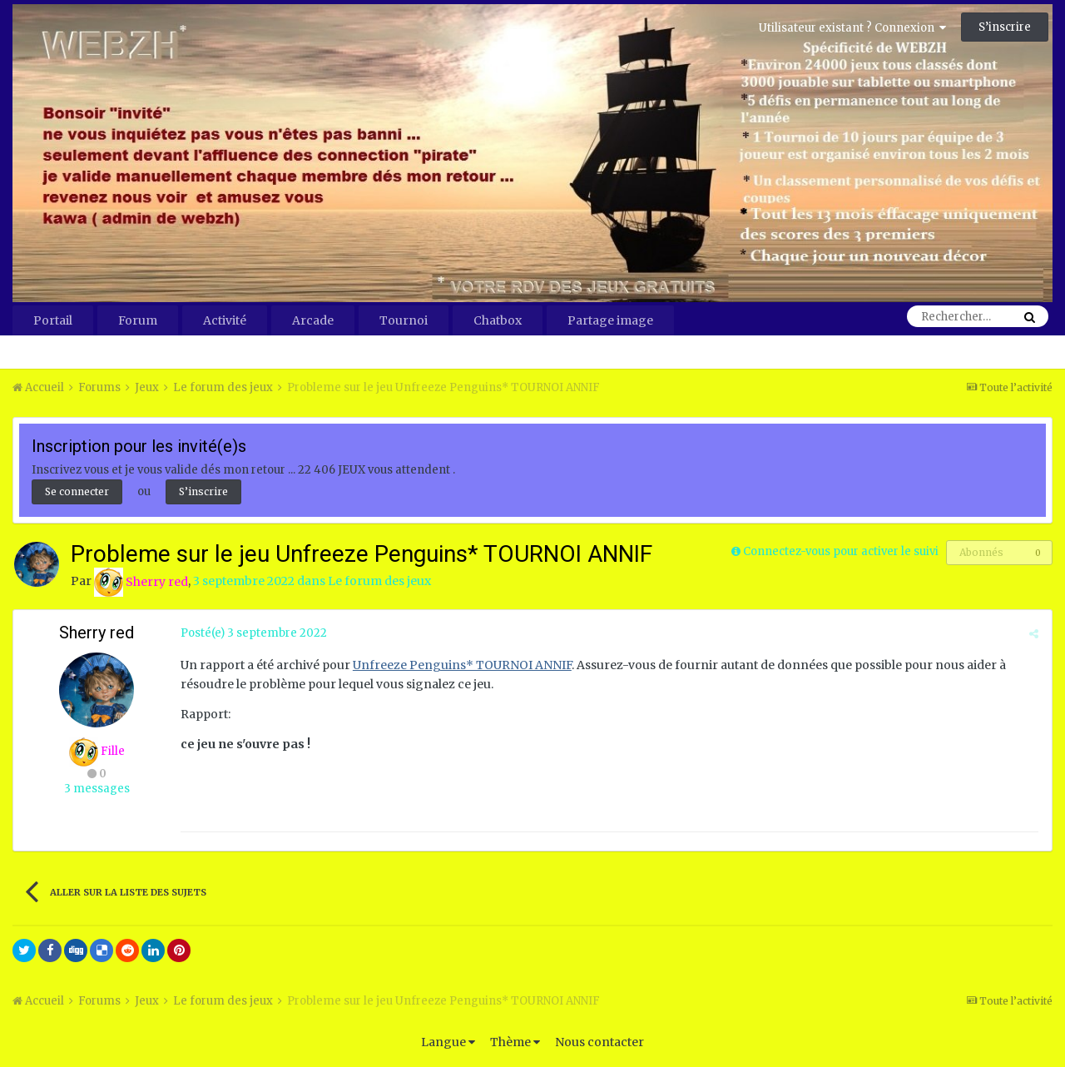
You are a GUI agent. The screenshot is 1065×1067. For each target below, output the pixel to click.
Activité (224, 320)
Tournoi (403, 320)
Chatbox (497, 320)
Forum (137, 320)
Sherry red (96, 633)
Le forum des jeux (379, 581)
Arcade (313, 320)
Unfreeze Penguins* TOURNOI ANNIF (461, 665)
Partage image (610, 320)
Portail (52, 320)
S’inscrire (1004, 27)
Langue (448, 1042)
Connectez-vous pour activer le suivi (841, 551)
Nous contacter (599, 1042)
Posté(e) (253, 633)
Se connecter (77, 491)
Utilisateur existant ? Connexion (852, 28)
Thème (515, 1042)
